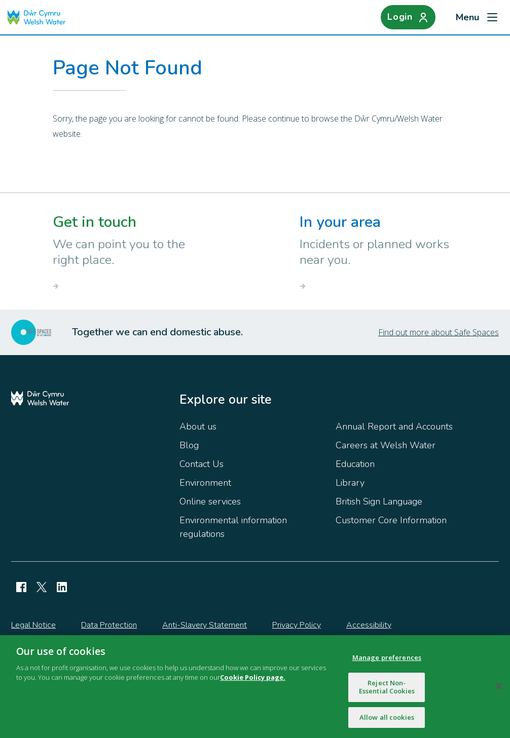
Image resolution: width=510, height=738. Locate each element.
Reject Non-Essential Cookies (387, 689)
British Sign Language (379, 501)
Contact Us (201, 464)
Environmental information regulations (233, 527)
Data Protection (109, 625)
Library (350, 483)
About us (197, 426)
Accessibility (368, 625)
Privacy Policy (296, 625)
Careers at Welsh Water (385, 445)
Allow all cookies (386, 720)
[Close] (499, 689)
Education (355, 464)
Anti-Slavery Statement (204, 625)
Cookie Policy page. (252, 680)
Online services (210, 501)
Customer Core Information (391, 520)
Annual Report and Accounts (394, 426)
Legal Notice (33, 625)
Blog (189, 445)
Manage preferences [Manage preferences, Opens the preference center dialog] (386, 660)
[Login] (408, 17)
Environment (205, 483)
